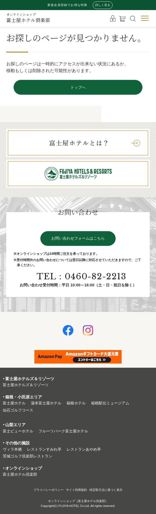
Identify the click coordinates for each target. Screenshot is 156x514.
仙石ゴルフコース (18, 410)
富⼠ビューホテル (18, 431)
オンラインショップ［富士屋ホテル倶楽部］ (78, 501)
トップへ (78, 87)
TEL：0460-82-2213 (81, 276)
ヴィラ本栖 (12, 449)
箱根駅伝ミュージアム (110, 403)
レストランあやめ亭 (84, 449)
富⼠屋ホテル (14, 403)
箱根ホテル (76, 403)
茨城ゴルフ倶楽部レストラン (27, 456)
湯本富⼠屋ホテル (46, 403)
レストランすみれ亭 (44, 449)
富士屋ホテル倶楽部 (28, 17)
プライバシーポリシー (49, 489)
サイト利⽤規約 (76, 489)
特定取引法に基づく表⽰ (105, 489)
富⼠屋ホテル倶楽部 (20, 474)
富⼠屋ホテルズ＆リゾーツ (26, 385)
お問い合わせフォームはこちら (78, 238)
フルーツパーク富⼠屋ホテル (63, 431)
